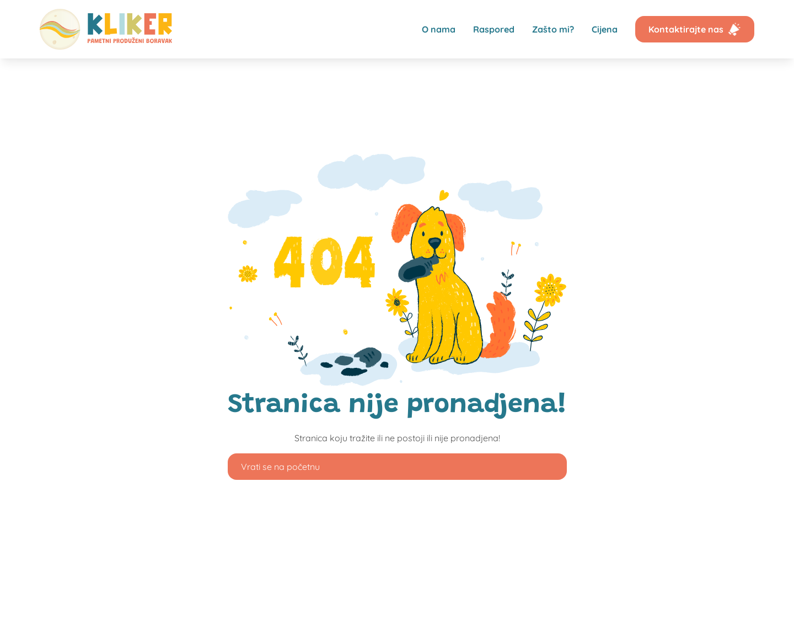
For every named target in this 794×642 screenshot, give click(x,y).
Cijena (605, 29)
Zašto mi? (553, 29)
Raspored (493, 29)
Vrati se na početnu (280, 466)
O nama (438, 29)
